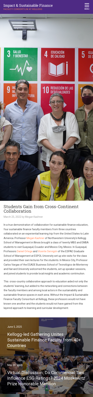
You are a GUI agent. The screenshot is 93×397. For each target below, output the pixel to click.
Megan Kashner (35, 238)
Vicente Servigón (47, 251)
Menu (86, 6)
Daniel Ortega (24, 251)
